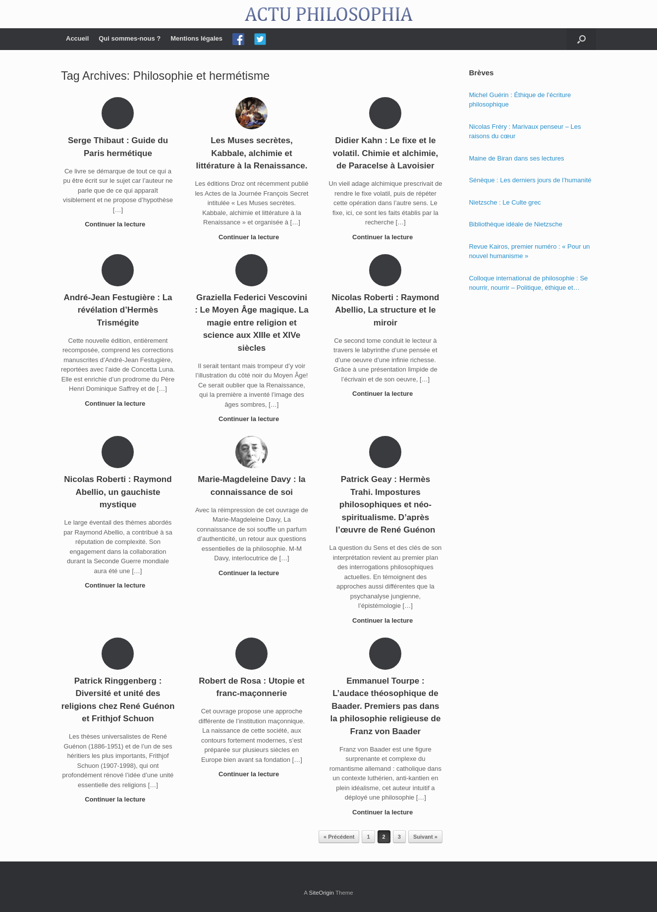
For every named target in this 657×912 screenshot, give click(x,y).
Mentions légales (196, 38)
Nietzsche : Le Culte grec (505, 202)
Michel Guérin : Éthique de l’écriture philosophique (520, 99)
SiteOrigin (321, 893)
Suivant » (425, 837)
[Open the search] (581, 39)
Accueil (77, 38)
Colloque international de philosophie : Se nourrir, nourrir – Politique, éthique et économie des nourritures (528, 283)
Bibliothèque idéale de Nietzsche (515, 224)
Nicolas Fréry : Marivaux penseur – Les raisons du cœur (525, 131)
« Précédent (339, 837)
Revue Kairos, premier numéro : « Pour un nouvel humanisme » (529, 251)
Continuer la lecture (118, 224)
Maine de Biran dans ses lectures (516, 158)
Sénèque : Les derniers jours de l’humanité (530, 180)
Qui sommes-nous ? (130, 38)
